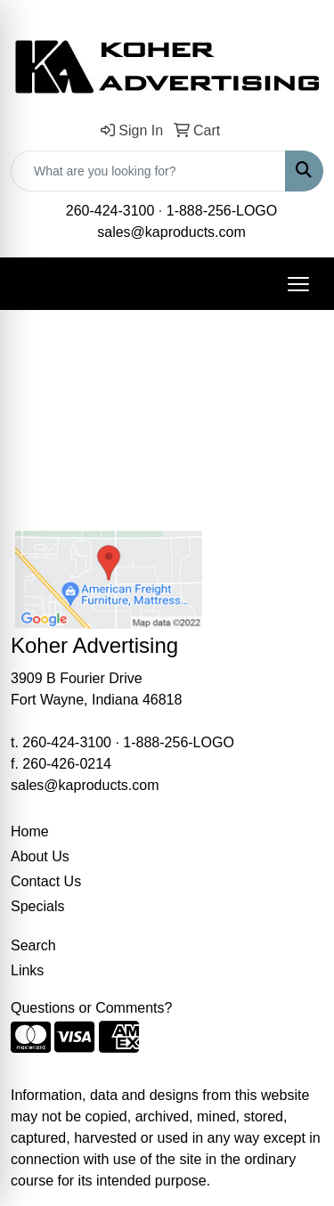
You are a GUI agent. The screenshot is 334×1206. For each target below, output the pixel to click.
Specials (37, 906)
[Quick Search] (148, 171)
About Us (40, 856)
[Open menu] (298, 284)
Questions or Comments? (91, 1007)
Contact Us (46, 881)
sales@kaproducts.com (171, 232)
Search (33, 945)
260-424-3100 (110, 210)
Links (27, 970)
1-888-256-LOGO (222, 210)
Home (30, 831)
